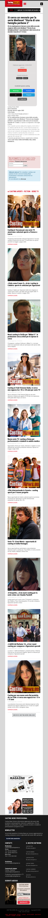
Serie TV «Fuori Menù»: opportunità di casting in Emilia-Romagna (22, 543)
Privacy (19, 914)
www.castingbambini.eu (33, 854)
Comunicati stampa (11, 868)
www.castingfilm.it (32, 848)
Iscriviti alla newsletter (13, 838)
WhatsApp (16, 90)
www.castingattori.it (32, 859)
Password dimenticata (21, 161)
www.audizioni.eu (32, 877)
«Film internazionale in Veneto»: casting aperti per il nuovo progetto (23, 491)
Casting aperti (30, 914)
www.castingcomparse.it (33, 871)
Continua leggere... (13, 244)
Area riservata (12, 914)
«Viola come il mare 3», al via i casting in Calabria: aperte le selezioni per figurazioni (24, 284)
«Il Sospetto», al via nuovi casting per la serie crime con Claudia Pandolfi (22, 594)
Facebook (28, 90)
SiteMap (13, 915)
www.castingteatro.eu (32, 865)
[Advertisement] (25, 147)
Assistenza (8, 861)
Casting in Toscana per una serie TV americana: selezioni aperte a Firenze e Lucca (22, 232)
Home (6, 914)
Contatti (8, 915)
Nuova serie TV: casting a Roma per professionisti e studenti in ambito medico (24, 440)
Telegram (28, 95)
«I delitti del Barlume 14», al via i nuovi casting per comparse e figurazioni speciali (24, 645)
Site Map (18, 915)
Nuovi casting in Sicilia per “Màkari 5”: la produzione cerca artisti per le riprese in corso (23, 336)
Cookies (24, 914)
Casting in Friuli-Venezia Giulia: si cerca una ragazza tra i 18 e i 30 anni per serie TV (24, 389)
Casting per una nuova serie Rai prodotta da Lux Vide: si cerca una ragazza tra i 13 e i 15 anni (24, 697)
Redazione (8, 846)
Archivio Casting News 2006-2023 (24, 715)
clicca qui (23, 179)
